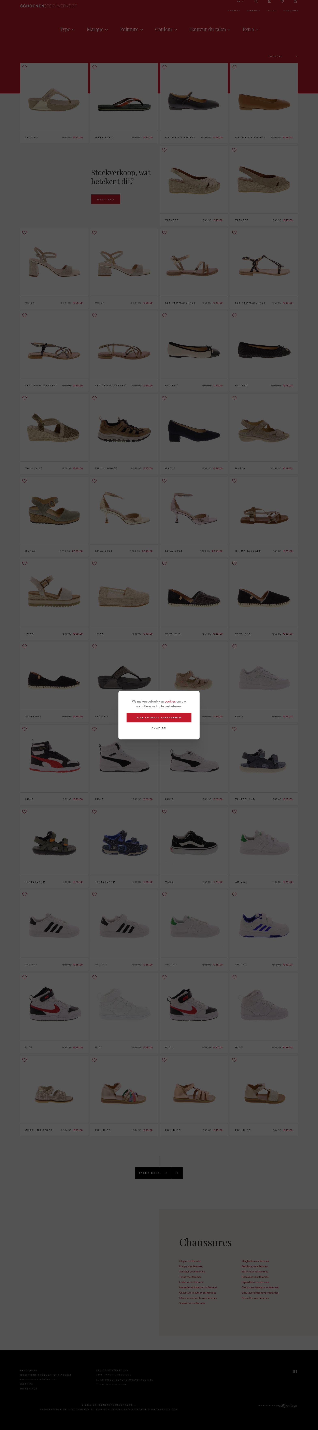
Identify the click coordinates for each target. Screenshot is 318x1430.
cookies (170, 701)
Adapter (159, 727)
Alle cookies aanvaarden (159, 717)
